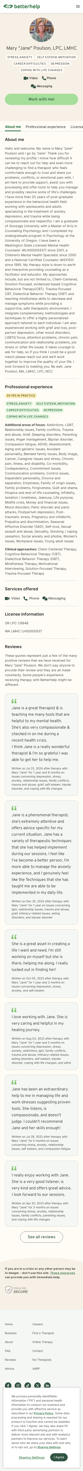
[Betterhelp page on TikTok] (29, 1385)
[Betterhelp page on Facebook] (10, 1385)
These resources (62, 1273)
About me (13, 127)
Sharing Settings (49, 1447)
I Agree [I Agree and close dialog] (59, 1457)
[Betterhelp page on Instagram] (19, 1385)
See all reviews (41, 1237)
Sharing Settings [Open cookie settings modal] (32, 1457)
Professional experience (46, 127)
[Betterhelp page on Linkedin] (49, 1385)
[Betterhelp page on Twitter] (39, 1385)
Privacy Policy (43, 1413)
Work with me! (41, 99)
